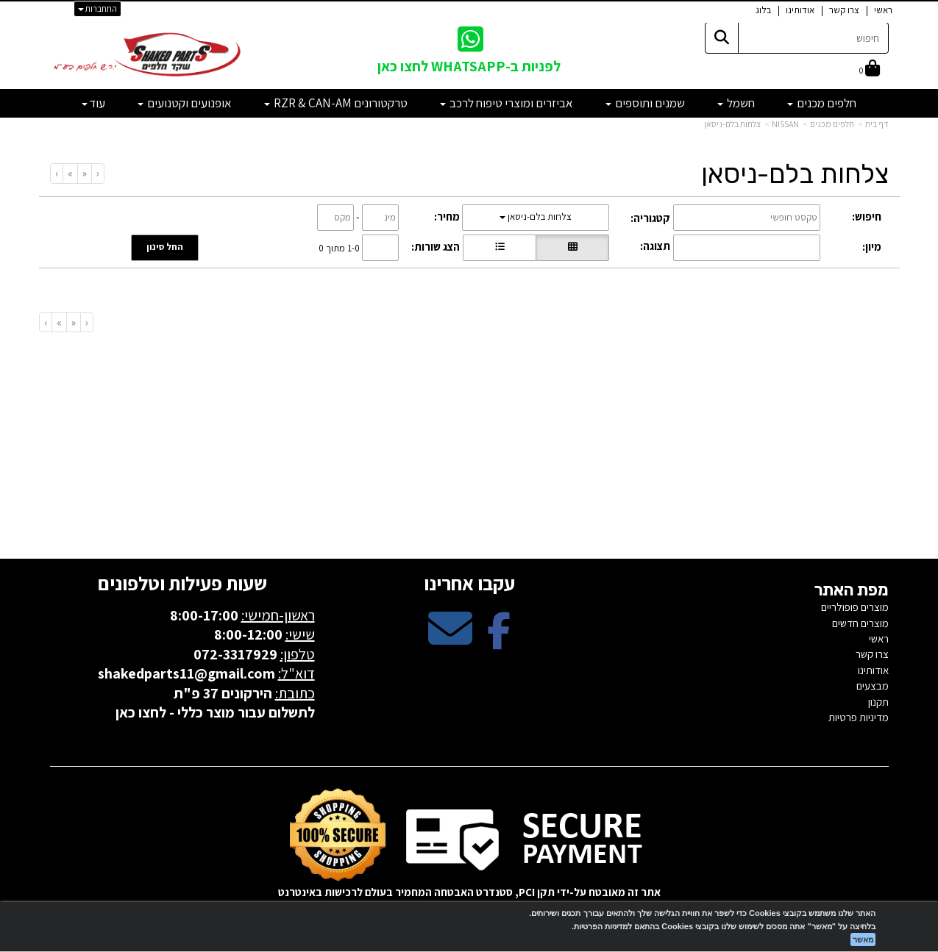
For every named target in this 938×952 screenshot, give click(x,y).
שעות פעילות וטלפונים (182, 582)
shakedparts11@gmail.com (186, 673)
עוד (93, 103)
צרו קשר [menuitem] (844, 10)
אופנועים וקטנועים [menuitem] (185, 103)
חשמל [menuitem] (736, 103)
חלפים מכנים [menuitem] (821, 103)
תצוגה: (655, 246)
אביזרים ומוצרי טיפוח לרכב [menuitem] (506, 103)
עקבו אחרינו (469, 582)
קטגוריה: (650, 218)
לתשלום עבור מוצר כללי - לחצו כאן (215, 712)
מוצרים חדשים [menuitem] (860, 623)
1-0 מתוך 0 (339, 247)
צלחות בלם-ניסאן (732, 123)
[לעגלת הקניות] (869, 69)
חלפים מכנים (832, 123)
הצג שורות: (435, 247)
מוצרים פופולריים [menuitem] (855, 607)
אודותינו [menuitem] (800, 10)
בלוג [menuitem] (763, 10)
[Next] (70, 173)
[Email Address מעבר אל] (450, 641)
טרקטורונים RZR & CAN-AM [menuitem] (336, 103)
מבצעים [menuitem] (872, 685)
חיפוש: (866, 216)
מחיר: (447, 216)
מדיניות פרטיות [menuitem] (858, 717)
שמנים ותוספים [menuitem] (645, 103)
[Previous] (84, 173)
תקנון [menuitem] (878, 702)
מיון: (871, 247)
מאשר (863, 939)
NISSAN (785, 123)
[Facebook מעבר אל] (499, 641)
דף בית (877, 123)
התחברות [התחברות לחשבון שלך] (97, 8)
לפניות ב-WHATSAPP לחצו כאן (469, 66)
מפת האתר (851, 590)
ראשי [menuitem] (883, 10)
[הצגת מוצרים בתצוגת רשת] (572, 248)
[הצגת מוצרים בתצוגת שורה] (499, 248)
